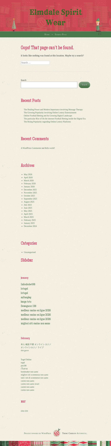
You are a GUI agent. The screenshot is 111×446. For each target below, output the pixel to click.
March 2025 (29, 217)
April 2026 (28, 177)
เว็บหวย (24, 369)
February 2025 (30, 220)
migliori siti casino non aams (35, 323)
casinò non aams (27, 387)
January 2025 (29, 223)
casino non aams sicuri (30, 384)
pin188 (23, 366)
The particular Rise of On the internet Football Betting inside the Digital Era (55, 119)
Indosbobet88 (28, 284)
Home (47, 34)
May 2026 (28, 174)
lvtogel (24, 289)
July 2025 (28, 205)
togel (23, 363)
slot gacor (25, 350)
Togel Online (26, 360)
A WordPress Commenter (31, 148)
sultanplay (26, 297)
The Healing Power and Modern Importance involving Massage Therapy (53, 109)
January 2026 (29, 187)
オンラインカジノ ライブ (32, 347)
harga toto (26, 302)
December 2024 (30, 226)
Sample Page (61, 34)
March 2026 (29, 180)
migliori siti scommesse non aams (34, 375)
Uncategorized (30, 252)
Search (23, 80)
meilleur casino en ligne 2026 (36, 310)
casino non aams (27, 381)
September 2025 (30, 199)
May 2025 (28, 211)
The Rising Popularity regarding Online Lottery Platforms (47, 122)
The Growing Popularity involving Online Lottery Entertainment (50, 113)
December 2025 (30, 190)
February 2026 (30, 184)
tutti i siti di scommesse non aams (34, 378)
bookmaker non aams (29, 372)
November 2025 (30, 193)
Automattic (82, 433)
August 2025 (29, 202)
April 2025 (28, 214)
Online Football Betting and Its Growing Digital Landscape (48, 116)
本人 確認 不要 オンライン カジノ (36, 344)
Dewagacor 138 (28, 306)
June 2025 (28, 208)
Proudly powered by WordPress (37, 433)
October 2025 (29, 196)
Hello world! (50, 148)
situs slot (24, 411)
